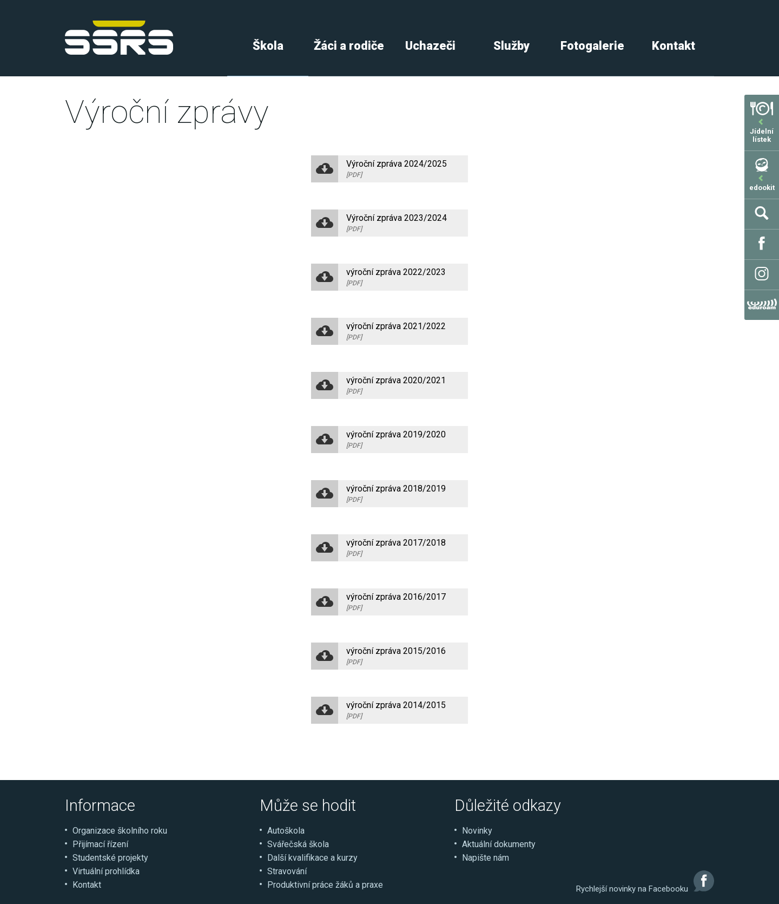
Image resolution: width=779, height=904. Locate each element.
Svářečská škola (298, 844)
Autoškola (286, 831)
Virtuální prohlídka (106, 871)
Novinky (477, 831)
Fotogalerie (592, 46)
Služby (511, 46)
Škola (268, 46)
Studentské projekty (110, 858)
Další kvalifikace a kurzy (312, 858)
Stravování (287, 871)
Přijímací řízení (100, 844)
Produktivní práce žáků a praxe (325, 885)
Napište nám (485, 858)
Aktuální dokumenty (499, 844)
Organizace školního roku (119, 831)
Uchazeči (430, 46)
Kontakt (673, 46)
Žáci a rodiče (349, 46)
